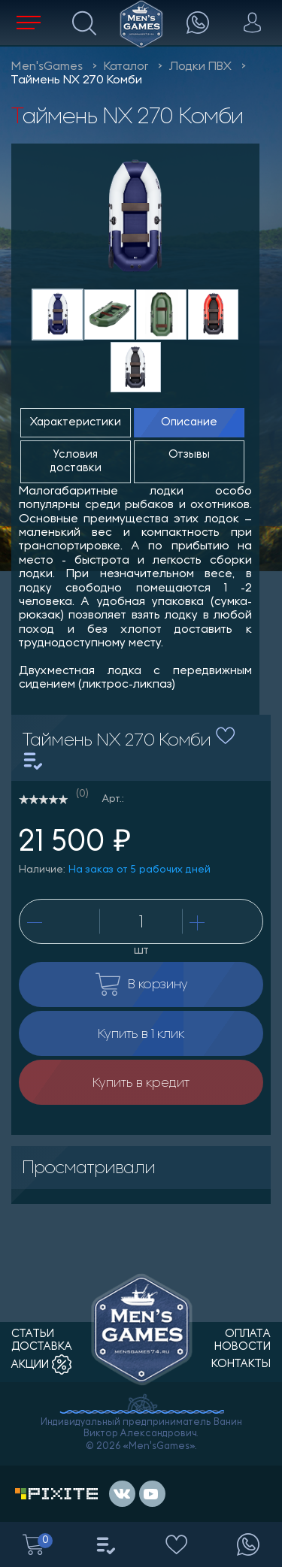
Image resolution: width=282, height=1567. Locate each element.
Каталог (126, 67)
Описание (189, 423)
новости (242, 1347)
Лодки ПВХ (200, 67)
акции (41, 1365)
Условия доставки (76, 461)
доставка (41, 1347)
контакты (241, 1364)
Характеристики (75, 423)
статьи (32, 1334)
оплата (248, 1334)
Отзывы (189, 455)
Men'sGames (47, 67)
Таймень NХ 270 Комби (76, 80)
